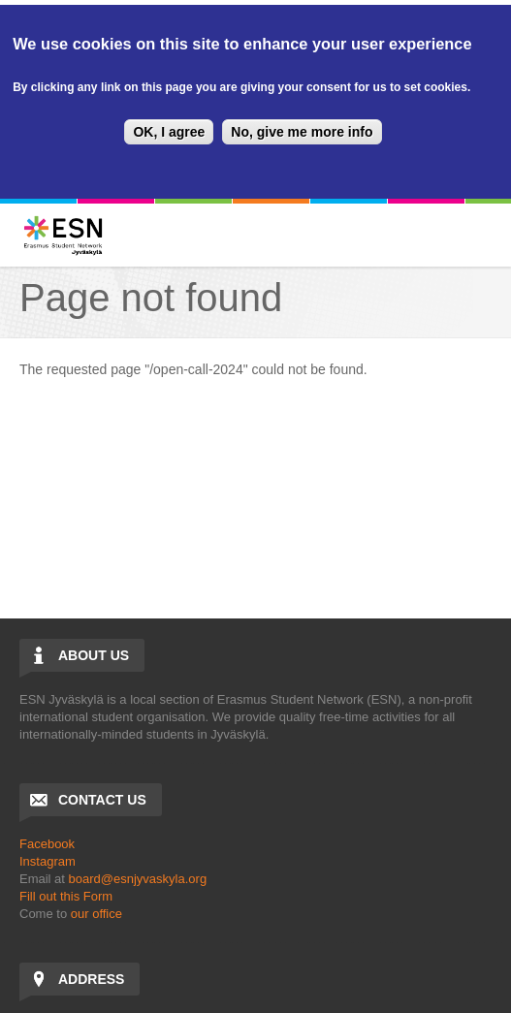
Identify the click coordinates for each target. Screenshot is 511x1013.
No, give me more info (301, 132)
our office (96, 913)
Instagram (47, 861)
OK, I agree (169, 132)
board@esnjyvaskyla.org (138, 878)
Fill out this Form (65, 896)
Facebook (47, 844)
